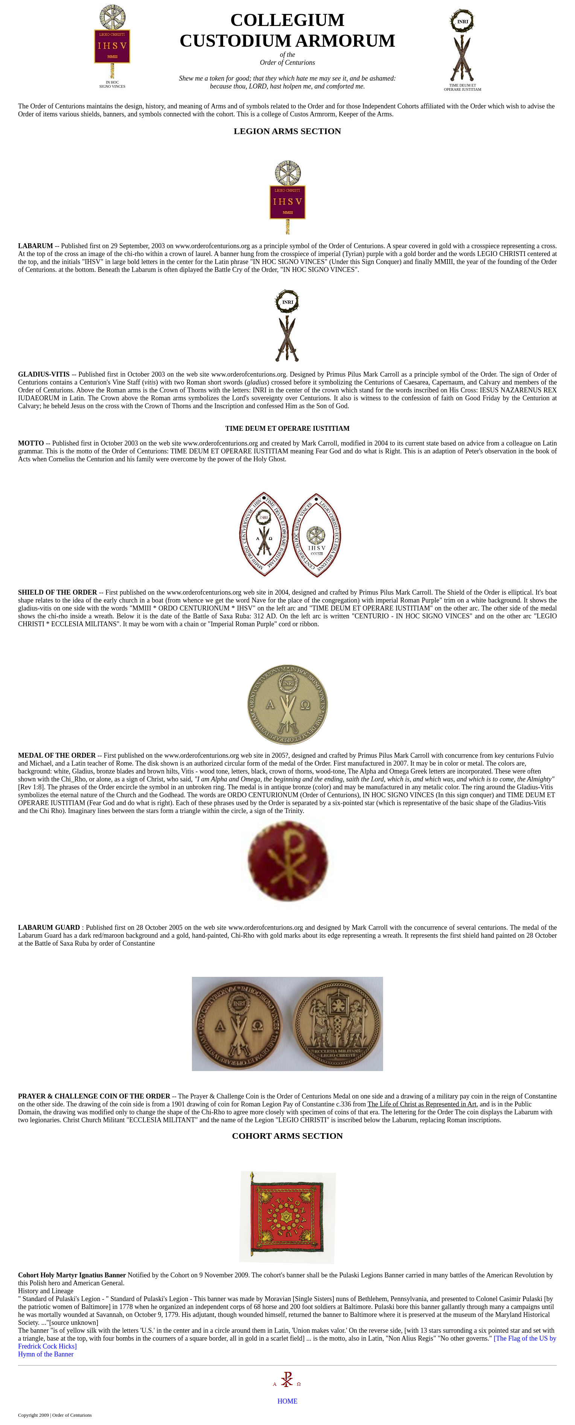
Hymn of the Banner (45, 1354)
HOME (288, 1401)
